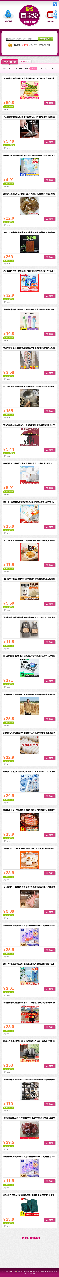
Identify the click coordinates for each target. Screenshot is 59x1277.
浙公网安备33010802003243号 (27, 1271)
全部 (5, 68)
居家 (26, 68)
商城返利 (50, 21)
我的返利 (8, 21)
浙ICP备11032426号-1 (9, 1271)
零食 (41, 68)
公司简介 (26, 1273)
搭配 (21, 68)
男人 (46, 68)
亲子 (51, 68)
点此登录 (25, 45)
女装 (10, 68)
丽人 (15, 68)
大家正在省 (27, 61)
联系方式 (32, 1273)
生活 (33, 68)
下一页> (37, 1238)
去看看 (50, 103)
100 (32, 1238)
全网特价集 (9, 62)
